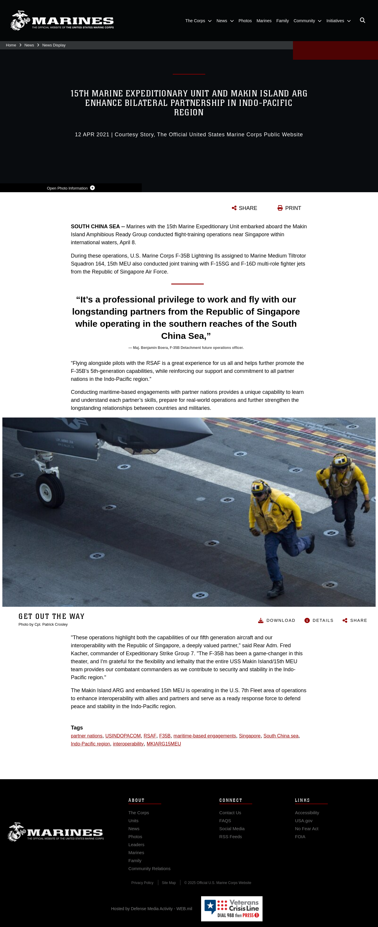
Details (323, 620)
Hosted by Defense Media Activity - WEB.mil (151, 908)
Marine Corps (55, 836)
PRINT (293, 208)
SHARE (248, 208)
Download (280, 620)
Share (358, 620)
